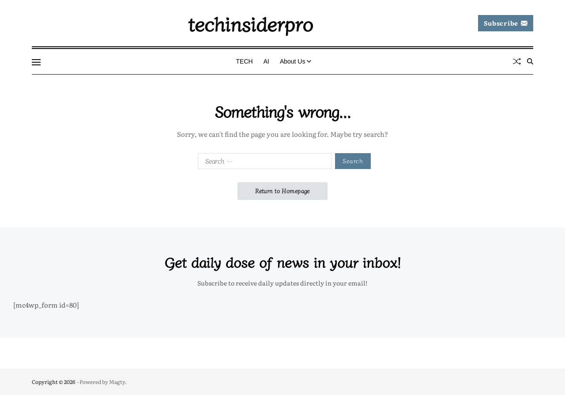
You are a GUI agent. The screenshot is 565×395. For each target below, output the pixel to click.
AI (266, 61)
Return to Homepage (282, 191)
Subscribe (505, 23)
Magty (117, 382)
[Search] (530, 61)
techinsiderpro (250, 23)
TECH (244, 61)
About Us (296, 61)
